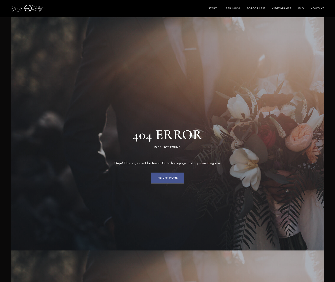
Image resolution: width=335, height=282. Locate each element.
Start (212, 8)
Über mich (231, 8)
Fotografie (256, 8)
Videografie (282, 8)
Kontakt (317, 8)
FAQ (301, 8)
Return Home (168, 178)
